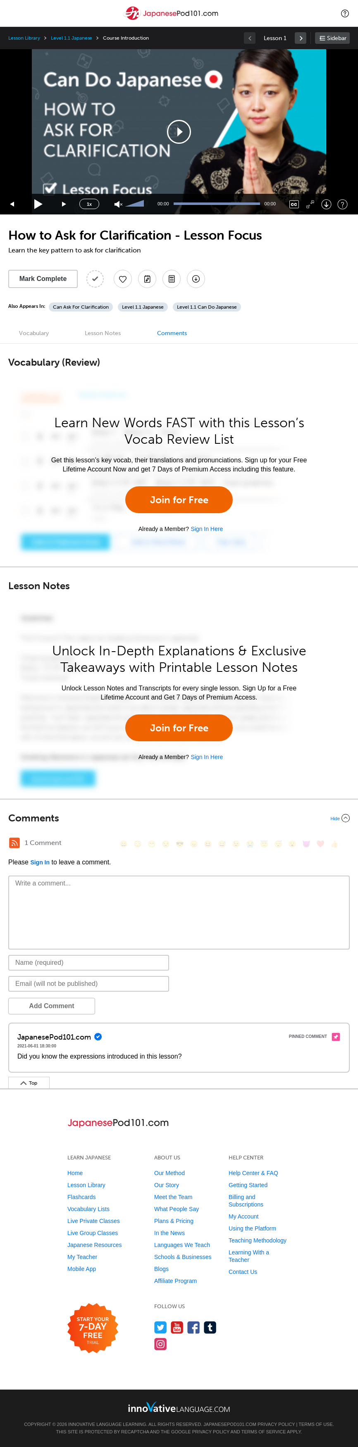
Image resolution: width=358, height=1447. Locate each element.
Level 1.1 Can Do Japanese (207, 307)
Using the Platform (252, 1228)
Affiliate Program (175, 1281)
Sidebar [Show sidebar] (336, 38)
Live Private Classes (93, 1221)
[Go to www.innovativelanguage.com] (179, 1406)
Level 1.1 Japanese (71, 38)
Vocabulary (34, 333)
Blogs (161, 1269)
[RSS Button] (14, 843)
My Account (243, 1216)
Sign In (40, 862)
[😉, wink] (236, 844)
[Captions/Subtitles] (294, 204)
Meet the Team (173, 1197)
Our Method (169, 1173)
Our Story (166, 1185)
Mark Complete (43, 278)
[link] (300, 38)
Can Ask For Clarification (81, 307)
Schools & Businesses (183, 1257)
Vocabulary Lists (88, 1209)
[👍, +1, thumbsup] (334, 844)
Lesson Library (24, 38)
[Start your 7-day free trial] (92, 1328)
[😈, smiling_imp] (306, 844)
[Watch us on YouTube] (177, 1327)
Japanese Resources (94, 1245)
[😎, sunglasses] (180, 844)
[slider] (135, 204)
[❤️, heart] (320, 844)
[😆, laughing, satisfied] (208, 844)
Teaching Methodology (257, 1240)
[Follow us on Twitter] (160, 1327)
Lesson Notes (103, 333)
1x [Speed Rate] (89, 204)
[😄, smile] (124, 844)
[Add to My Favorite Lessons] (123, 279)
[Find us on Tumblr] (210, 1327)
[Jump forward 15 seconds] (64, 204)
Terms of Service (263, 1431)
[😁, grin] (152, 844)
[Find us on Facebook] (193, 1327)
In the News (169, 1233)
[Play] (38, 204)
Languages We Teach (182, 1245)
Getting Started (248, 1185)
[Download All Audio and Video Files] (196, 279)
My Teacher (82, 1257)
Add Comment (51, 1005)
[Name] (88, 963)
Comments (172, 333)
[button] (345, 13)
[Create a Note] (147, 279)
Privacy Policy (276, 1424)
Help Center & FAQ (253, 1173)
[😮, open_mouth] (292, 844)
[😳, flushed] (138, 844)
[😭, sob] (250, 844)
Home (75, 1173)
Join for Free (179, 500)
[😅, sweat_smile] (222, 844)
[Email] (88, 984)
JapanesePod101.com (229, 1424)
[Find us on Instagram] (160, 1344)
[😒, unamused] (166, 844)
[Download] (326, 204)
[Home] (171, 19)
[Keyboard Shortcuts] (342, 204)
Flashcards (81, 1197)
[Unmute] (118, 204)
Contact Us (243, 1272)
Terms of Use (315, 1424)
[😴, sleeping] (278, 844)
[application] (179, 131)
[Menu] (13, 13)
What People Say (176, 1209)
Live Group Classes (92, 1233)
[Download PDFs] (171, 279)
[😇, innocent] (264, 844)
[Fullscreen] (310, 204)
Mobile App (81, 1269)
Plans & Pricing (173, 1221)
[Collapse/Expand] (179, 818)
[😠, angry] (194, 844)
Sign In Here (207, 529)
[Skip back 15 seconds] (12, 204)
